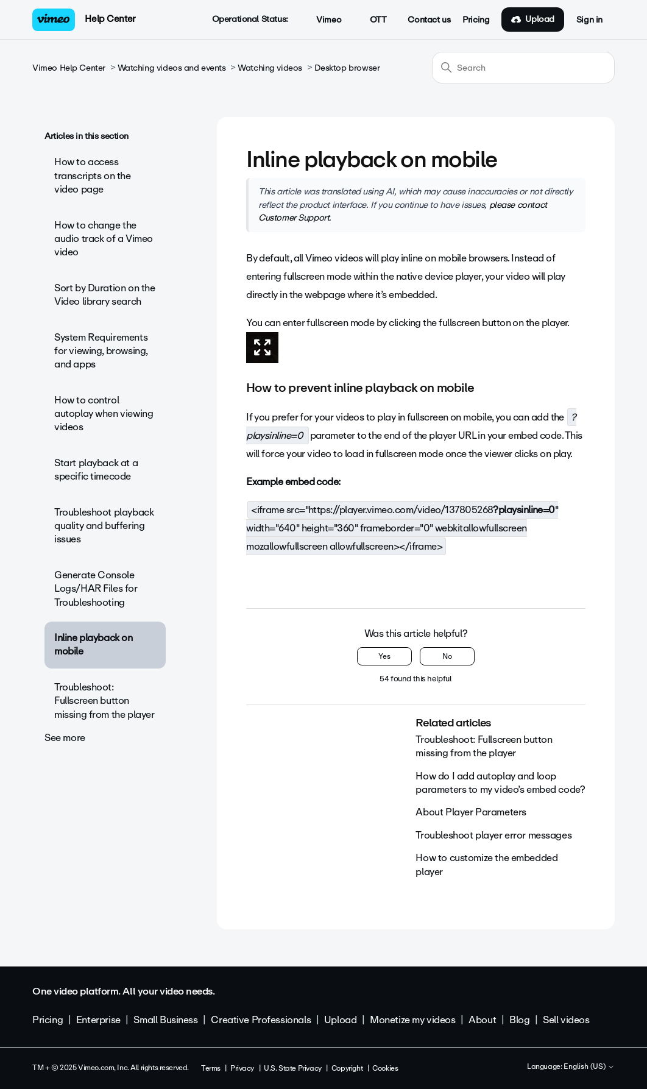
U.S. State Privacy (292, 1068)
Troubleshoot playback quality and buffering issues (104, 526)
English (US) (589, 1067)
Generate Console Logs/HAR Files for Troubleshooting (95, 589)
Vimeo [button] (322, 20)
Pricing (475, 20)
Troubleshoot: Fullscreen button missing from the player (104, 701)
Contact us (429, 20)
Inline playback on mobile (93, 644)
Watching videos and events (172, 68)
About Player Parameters (470, 812)
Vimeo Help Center (68, 68)
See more (64, 737)
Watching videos (270, 68)
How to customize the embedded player (486, 864)
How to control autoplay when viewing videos (103, 414)
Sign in (589, 20)
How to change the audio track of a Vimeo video (103, 239)
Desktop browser (347, 68)
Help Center (110, 19)
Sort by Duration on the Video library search (104, 295)
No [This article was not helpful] (447, 656)
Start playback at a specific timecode (96, 469)
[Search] (523, 67)
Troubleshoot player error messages (493, 835)
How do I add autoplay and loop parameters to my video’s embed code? (500, 783)
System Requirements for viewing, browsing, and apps (100, 351)
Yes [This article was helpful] (384, 656)
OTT (371, 20)
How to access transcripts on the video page (92, 175)
